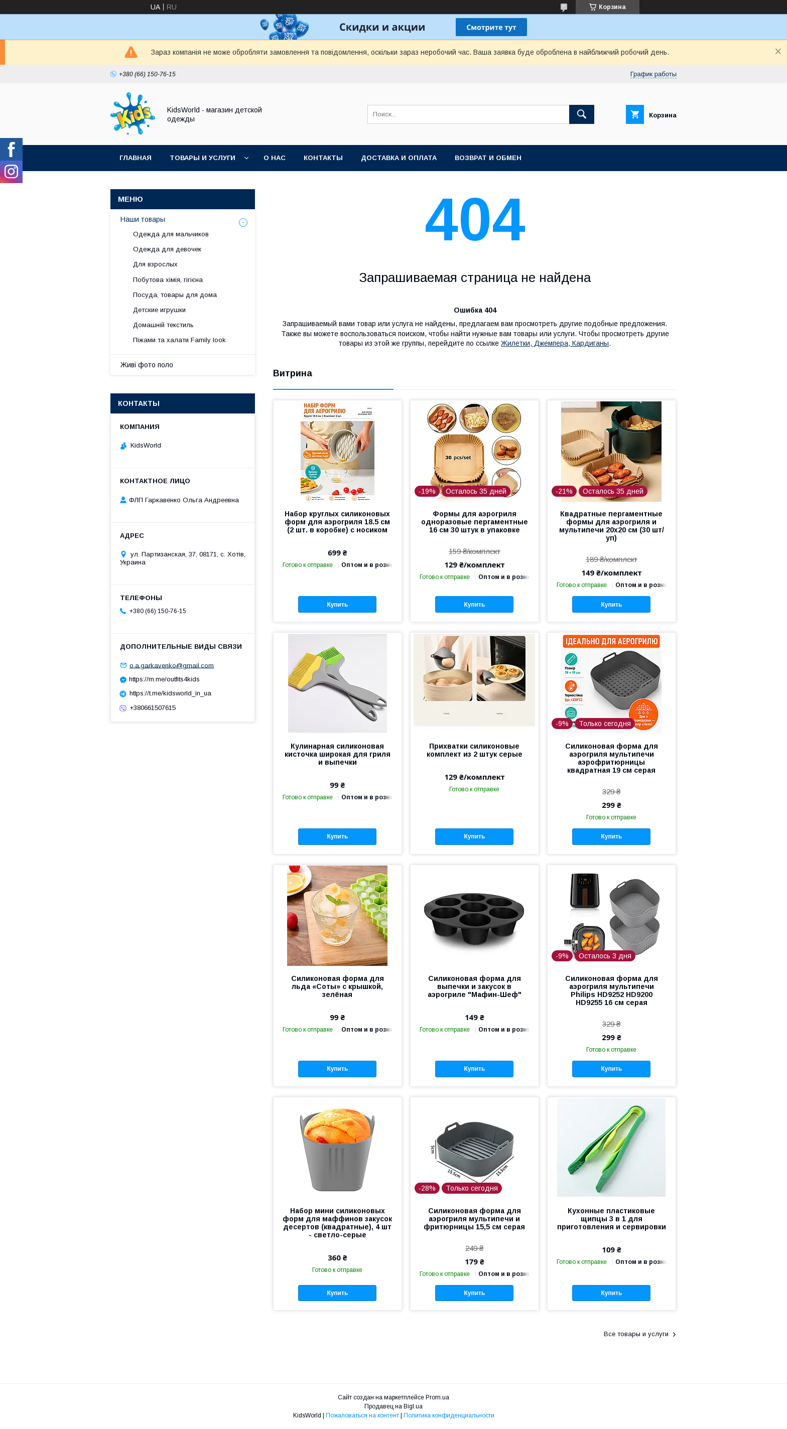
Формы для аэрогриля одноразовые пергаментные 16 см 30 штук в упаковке (474, 522)
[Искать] (581, 114)
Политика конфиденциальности (449, 1415)
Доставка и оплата (399, 158)
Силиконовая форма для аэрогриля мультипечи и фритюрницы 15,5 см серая (474, 1219)
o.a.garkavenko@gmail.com (171, 665)
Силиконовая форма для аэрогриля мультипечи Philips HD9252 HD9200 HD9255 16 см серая (611, 990)
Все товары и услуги (636, 1334)
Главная (135, 158)
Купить (337, 604)
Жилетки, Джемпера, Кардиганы (555, 343)
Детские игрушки (159, 310)
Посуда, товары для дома (175, 295)
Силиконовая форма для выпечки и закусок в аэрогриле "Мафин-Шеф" (474, 986)
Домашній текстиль (163, 325)
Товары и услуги (202, 158)
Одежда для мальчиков (171, 234)
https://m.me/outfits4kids (164, 679)
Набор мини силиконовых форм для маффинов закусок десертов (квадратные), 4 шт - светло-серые (337, 1223)
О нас (275, 158)
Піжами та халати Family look (179, 340)
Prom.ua (437, 1397)
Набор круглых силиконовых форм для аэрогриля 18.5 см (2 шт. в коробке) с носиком (337, 522)
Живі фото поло (146, 365)
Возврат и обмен (488, 158)
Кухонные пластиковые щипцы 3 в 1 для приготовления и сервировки (611, 1219)
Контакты (323, 158)
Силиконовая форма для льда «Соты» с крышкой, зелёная (337, 986)
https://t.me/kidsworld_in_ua (170, 693)
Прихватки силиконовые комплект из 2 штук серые (474, 750)
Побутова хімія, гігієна (168, 279)
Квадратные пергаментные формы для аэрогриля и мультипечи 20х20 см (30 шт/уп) (611, 526)
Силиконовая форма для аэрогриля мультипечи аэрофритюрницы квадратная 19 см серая (611, 758)
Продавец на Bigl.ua (393, 1406)
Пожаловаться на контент (362, 1415)
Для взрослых (155, 264)
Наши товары (142, 219)
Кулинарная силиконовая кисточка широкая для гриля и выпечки (337, 754)
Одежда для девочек (167, 249)
